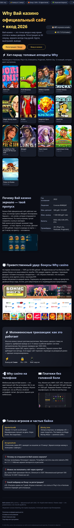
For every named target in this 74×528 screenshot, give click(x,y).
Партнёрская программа (10, 519)
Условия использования (10, 514)
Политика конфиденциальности (12, 512)
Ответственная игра (8, 517)
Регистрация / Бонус (14, 47)
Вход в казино (36, 47)
